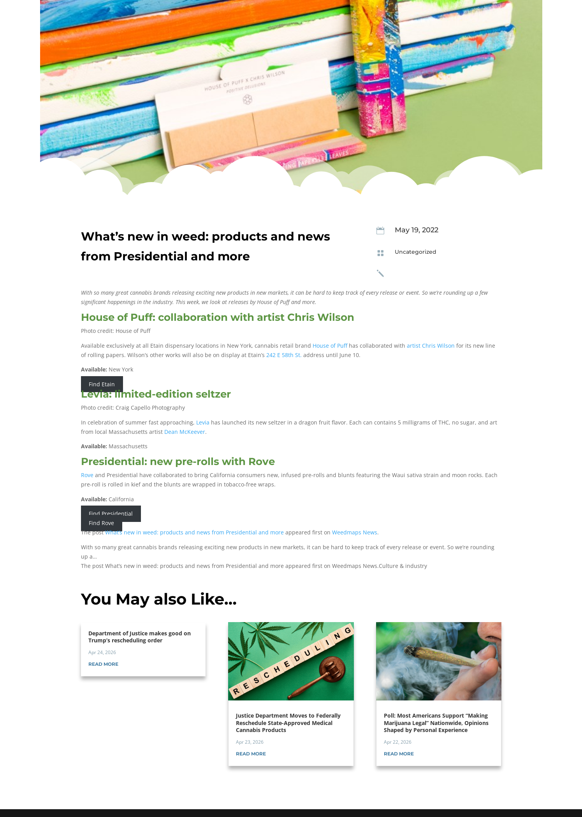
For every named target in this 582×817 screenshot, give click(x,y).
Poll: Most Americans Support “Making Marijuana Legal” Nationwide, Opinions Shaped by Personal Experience (436, 722)
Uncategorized (415, 251)
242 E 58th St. (284, 355)
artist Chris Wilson (431, 345)
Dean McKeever (184, 431)
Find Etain (102, 384)
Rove (87, 475)
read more (103, 664)
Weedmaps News (354, 532)
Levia (202, 422)
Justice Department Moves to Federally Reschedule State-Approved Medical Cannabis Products (288, 722)
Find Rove (101, 523)
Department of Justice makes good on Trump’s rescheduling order (139, 637)
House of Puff (330, 345)
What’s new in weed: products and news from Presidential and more (194, 532)
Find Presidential (111, 514)
